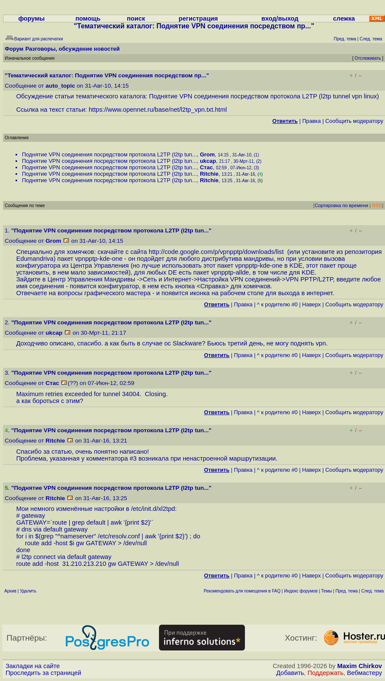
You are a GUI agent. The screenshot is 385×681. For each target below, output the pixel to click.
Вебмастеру (364, 672)
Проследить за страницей (43, 672)
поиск (136, 18)
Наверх (311, 304)
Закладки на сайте (33, 666)
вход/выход (279, 18)
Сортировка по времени (341, 205)
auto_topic (60, 85)
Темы (326, 591)
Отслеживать (367, 58)
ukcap (208, 161)
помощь (88, 18)
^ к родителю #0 (277, 304)
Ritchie (209, 174)
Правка (311, 121)
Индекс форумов (301, 591)
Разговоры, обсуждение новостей (72, 49)
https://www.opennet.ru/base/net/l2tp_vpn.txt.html (158, 109)
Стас (206, 167)
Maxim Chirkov (359, 666)
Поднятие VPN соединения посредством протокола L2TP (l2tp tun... (109, 154)
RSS (377, 205)
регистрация (198, 18)
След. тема (372, 591)
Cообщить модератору (354, 121)
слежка (344, 18)
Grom (207, 154)
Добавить (290, 672)
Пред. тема (347, 591)
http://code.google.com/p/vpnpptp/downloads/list (218, 251)
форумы (31, 18)
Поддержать (326, 672)
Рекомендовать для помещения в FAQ (242, 591)
